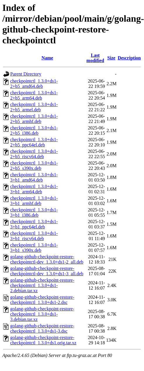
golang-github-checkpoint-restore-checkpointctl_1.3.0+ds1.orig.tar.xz (43, 340)
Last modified (95, 58)
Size (111, 57)
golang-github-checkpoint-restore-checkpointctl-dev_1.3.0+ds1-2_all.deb (46, 259)
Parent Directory (25, 73)
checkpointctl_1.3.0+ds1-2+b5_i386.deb (34, 130)
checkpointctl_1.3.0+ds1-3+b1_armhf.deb (34, 201)
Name (47, 57)
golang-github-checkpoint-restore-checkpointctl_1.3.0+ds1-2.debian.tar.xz (42, 285)
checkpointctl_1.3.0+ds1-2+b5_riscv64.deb (34, 154)
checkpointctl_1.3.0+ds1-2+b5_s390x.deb (34, 165)
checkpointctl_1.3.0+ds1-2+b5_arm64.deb (34, 95)
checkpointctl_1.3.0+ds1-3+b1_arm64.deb (34, 189)
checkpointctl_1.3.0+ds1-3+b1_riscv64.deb (34, 236)
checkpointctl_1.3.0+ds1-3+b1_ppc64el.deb (34, 224)
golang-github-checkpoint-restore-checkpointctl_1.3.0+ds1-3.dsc (42, 328)
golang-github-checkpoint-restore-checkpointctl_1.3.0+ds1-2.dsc (42, 300)
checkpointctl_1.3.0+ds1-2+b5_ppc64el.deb (34, 142)
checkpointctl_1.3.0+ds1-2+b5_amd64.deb (34, 83)
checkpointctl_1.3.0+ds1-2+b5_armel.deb (34, 107)
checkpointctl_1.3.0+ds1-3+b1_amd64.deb (34, 177)
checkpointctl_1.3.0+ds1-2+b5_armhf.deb (34, 119)
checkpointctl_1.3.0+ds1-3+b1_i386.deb (34, 212)
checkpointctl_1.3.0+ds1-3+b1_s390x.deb (34, 247)
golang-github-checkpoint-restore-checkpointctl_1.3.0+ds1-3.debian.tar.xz (42, 314)
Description (129, 57)
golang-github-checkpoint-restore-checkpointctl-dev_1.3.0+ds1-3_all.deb (46, 271)
